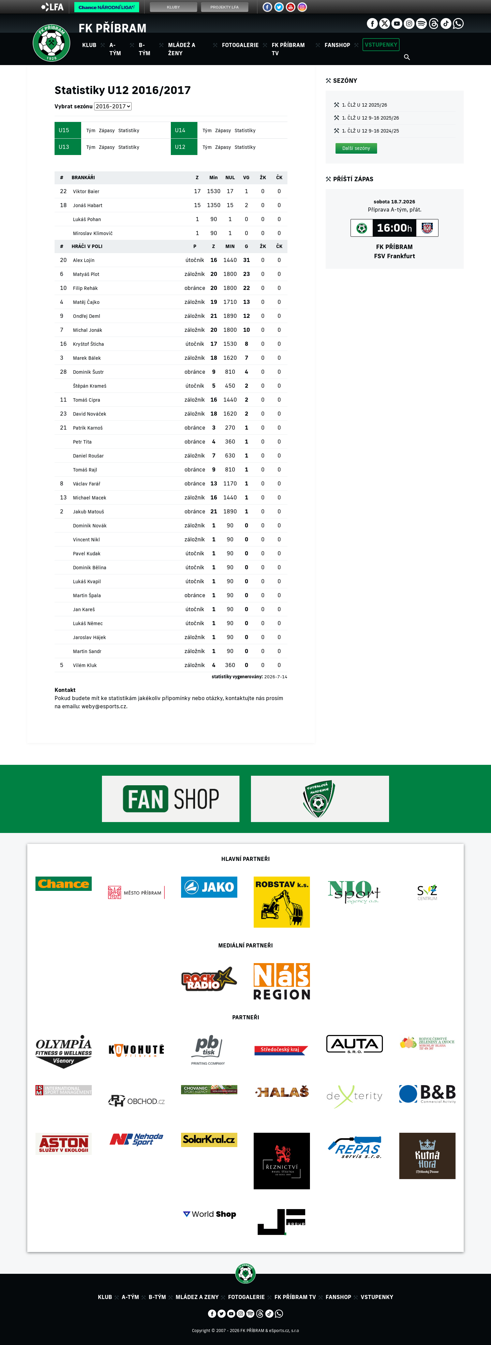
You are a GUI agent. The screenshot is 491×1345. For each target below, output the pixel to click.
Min (213, 177)
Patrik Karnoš (88, 428)
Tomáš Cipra (86, 400)
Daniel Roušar (88, 456)
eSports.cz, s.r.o (284, 1330)
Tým (90, 130)
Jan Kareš (84, 609)
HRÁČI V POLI (87, 246)
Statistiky (128, 130)
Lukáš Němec (88, 623)
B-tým (157, 1297)
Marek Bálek (87, 358)
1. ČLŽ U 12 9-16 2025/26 (370, 118)
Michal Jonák (87, 330)
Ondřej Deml (86, 316)
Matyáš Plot (86, 274)
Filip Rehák (85, 288)
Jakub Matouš (88, 512)
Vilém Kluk (85, 665)
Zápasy (107, 130)
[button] (356, 148)
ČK (279, 177)
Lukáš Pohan (87, 219)
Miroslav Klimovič (93, 233)
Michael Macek (89, 498)
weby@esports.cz (103, 706)
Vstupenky (381, 44)
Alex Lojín (83, 260)
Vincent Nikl (86, 540)
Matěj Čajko (86, 302)
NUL (230, 177)
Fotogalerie (240, 45)
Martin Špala (87, 595)
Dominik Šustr (88, 372)
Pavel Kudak (87, 554)
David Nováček (89, 414)
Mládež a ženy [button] (181, 49)
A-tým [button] (115, 49)
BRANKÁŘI (83, 177)
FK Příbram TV (288, 49)
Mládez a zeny (197, 1297)
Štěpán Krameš (89, 386)
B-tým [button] (144, 49)
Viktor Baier (86, 191)
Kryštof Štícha (88, 344)
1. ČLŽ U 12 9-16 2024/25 (370, 131)
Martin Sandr (87, 651)
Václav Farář (86, 484)
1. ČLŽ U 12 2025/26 (364, 105)
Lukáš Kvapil (87, 581)
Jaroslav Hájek (89, 637)
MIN (230, 246)
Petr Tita (82, 442)
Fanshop (337, 45)
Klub (105, 1297)
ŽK (263, 177)
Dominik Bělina (89, 568)
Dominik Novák (90, 526)
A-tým (130, 1297)
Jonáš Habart (87, 205)
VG (246, 177)
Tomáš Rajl (85, 470)
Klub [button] (89, 45)
